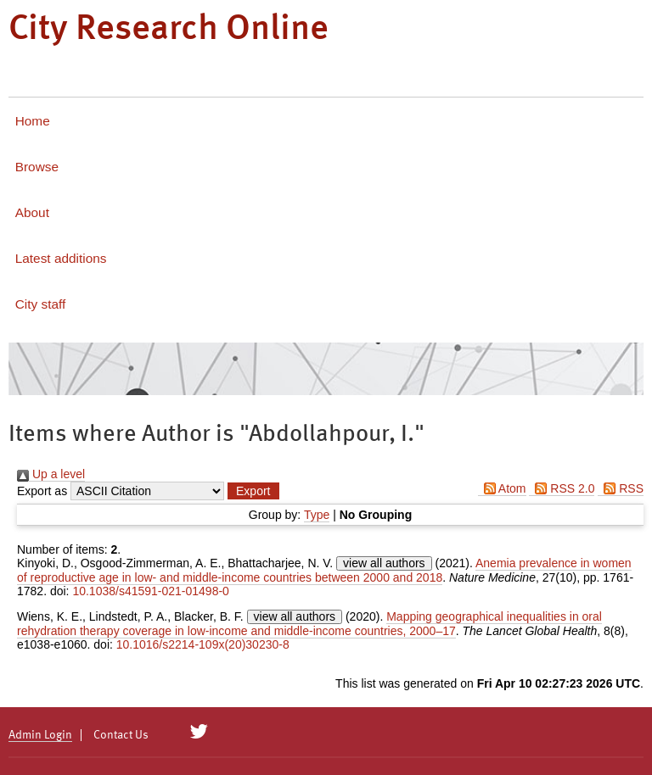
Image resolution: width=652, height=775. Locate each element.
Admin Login (40, 735)
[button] (253, 490)
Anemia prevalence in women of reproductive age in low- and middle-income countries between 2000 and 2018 (324, 570)
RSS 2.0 (561, 488)
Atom (502, 488)
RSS (621, 488)
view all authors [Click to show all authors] (384, 563)
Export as (42, 491)
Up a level (51, 474)
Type (316, 514)
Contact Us (121, 735)
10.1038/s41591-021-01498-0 (150, 591)
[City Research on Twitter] (199, 732)
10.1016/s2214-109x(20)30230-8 (202, 644)
